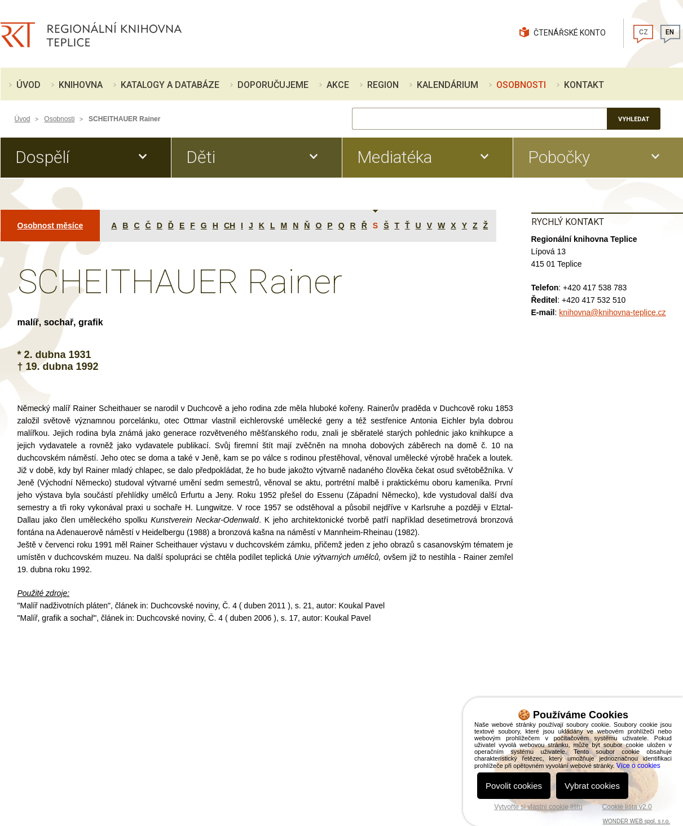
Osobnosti (59, 119)
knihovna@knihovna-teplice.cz (612, 312)
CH (229, 225)
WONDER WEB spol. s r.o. (636, 821)
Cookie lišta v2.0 (627, 807)
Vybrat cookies (592, 785)
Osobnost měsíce (50, 225)
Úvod (22, 119)
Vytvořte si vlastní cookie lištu (538, 807)
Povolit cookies (514, 785)
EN (670, 32)
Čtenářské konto (570, 32)
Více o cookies (638, 766)
